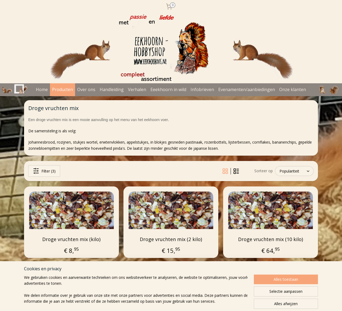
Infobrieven (202, 89)
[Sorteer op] (294, 171)
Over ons (86, 89)
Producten (62, 89)
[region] (135, 290)
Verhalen (137, 89)
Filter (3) (44, 171)
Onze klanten (292, 89)
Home (42, 89)
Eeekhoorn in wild (168, 89)
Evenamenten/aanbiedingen (246, 89)
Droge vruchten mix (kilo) (71, 239)
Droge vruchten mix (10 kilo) (270, 239)
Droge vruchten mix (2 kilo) (171, 239)
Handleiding (112, 89)
